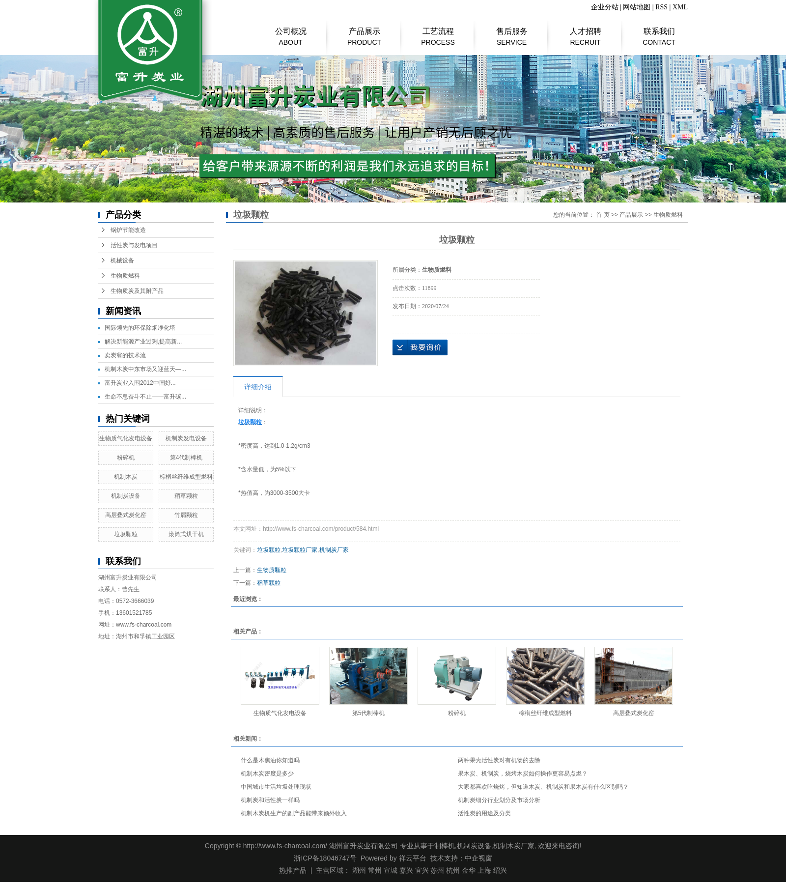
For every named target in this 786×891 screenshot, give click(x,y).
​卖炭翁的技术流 (125, 355)
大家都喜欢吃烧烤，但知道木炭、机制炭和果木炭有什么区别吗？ (543, 786)
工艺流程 (438, 32)
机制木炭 (126, 476)
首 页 (602, 214)
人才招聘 (585, 32)
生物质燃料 (125, 275)
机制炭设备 (125, 495)
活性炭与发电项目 (134, 245)
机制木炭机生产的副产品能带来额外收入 (294, 813)
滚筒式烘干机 (186, 534)
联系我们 (659, 32)
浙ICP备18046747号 (325, 858)
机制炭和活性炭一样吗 (270, 800)
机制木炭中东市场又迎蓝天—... (145, 369)
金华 (469, 870)
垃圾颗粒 (126, 534)
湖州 (359, 870)
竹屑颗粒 (186, 515)
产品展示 (364, 32)
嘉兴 (406, 870)
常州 (375, 870)
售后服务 (511, 32)
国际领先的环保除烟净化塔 (140, 327)
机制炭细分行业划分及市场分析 (499, 800)
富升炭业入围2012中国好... (140, 382)
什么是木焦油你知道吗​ (270, 760)
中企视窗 (478, 858)
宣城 (390, 870)
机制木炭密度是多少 (267, 773)
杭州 (453, 870)
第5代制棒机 (368, 713)
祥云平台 (412, 858)
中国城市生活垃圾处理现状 (276, 786)
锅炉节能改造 (128, 230)
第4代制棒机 (186, 457)
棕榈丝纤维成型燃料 (186, 476)
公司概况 (290, 32)
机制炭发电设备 (186, 438)
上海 (484, 870)
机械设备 (122, 260)
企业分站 (604, 7)
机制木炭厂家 (513, 846)
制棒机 (444, 846)
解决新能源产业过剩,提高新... (143, 341)
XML (680, 7)
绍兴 (500, 870)
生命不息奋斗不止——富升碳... (145, 396)
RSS (661, 7)
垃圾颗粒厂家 (299, 549)
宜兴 (422, 870)
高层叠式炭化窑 (125, 515)
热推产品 (293, 870)
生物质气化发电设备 (125, 438)
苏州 (437, 870)
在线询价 (420, 347)
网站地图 (636, 7)
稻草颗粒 (186, 495)
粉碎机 (126, 457)
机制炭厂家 (334, 549)
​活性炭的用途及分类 (484, 813)
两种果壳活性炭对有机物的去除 (499, 760)
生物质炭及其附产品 (137, 290)
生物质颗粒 (271, 570)
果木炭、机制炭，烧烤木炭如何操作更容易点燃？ (523, 773)
